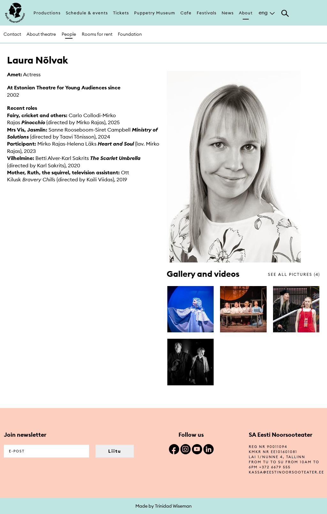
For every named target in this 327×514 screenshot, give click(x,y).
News (228, 12)
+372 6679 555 (275, 467)
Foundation (130, 34)
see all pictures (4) (294, 274)
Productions (47, 12)
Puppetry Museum (154, 12)
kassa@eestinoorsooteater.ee (286, 472)
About (246, 12)
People (69, 34)
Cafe (186, 12)
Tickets (121, 12)
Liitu (114, 451)
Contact (12, 34)
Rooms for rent (97, 34)
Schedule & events (87, 12)
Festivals (207, 12)
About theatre (41, 34)
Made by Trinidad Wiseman (163, 506)
